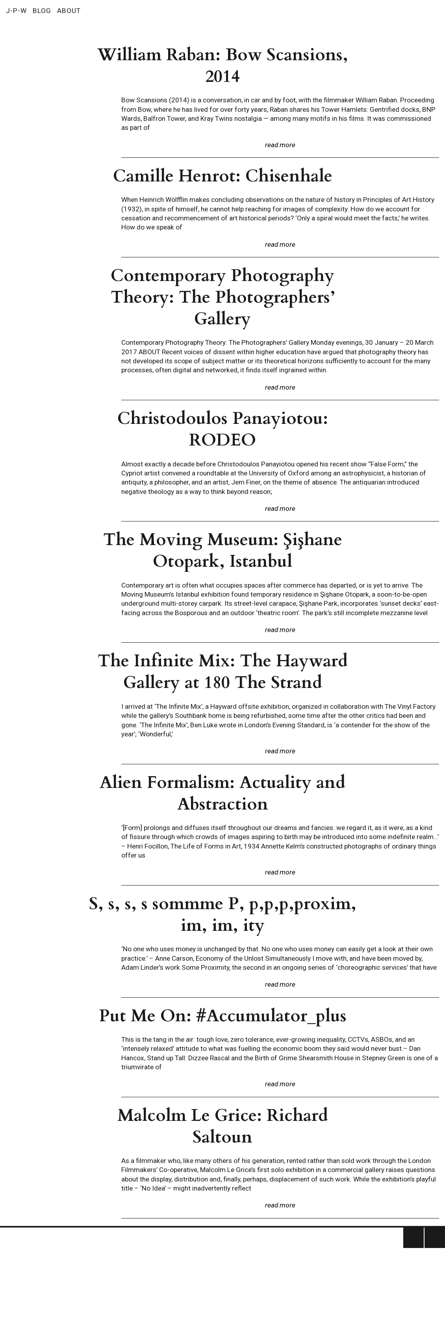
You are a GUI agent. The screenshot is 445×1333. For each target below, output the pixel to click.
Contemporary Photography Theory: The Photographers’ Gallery (223, 297)
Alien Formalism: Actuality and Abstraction (222, 793)
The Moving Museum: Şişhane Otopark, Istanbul (222, 550)
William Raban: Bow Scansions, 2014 (222, 65)
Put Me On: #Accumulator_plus (223, 1016)
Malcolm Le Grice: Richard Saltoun (222, 1126)
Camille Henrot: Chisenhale (222, 176)
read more (280, 145)
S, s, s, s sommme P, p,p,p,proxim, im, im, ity (222, 914)
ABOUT (69, 11)
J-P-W (16, 11)
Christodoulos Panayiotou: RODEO (222, 429)
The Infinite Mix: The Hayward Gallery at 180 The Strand (223, 671)
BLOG (42, 11)
